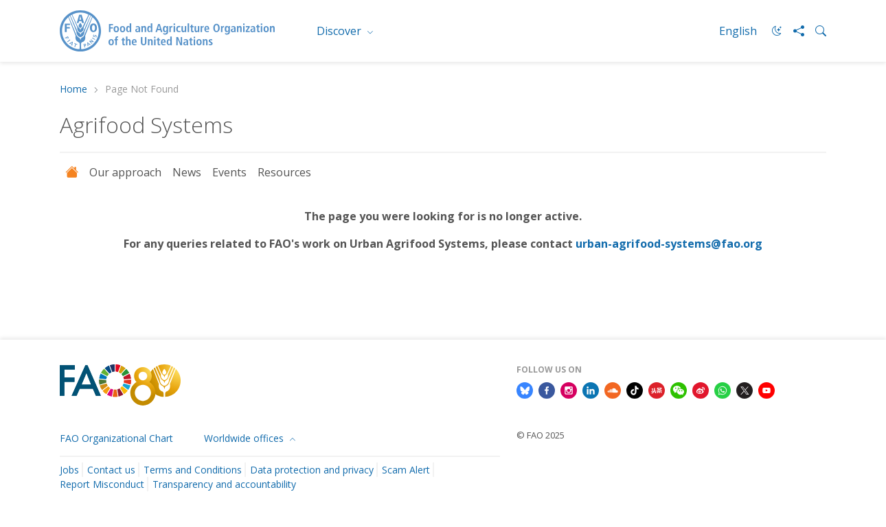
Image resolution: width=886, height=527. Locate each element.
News (186, 172)
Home (73, 89)
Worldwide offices (245, 438)
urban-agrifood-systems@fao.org (669, 243)
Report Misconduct (102, 484)
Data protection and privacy (312, 469)
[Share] (793, 30)
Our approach (125, 172)
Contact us (111, 469)
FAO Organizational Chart (116, 438)
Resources (284, 172)
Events (229, 172)
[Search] (815, 30)
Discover (340, 30)
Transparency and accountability (224, 484)
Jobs (69, 469)
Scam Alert (406, 469)
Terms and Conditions (193, 469)
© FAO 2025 (540, 435)
